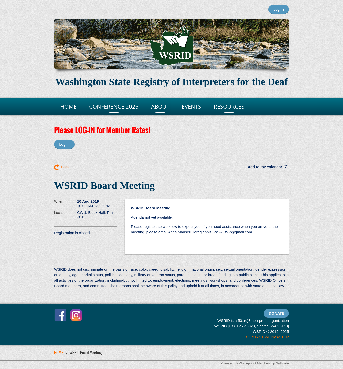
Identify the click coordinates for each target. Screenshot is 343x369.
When (58, 202)
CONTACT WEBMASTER (267, 337)
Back (65, 167)
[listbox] (268, 167)
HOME (58, 353)
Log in (278, 9)
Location (60, 213)
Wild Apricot (247, 363)
